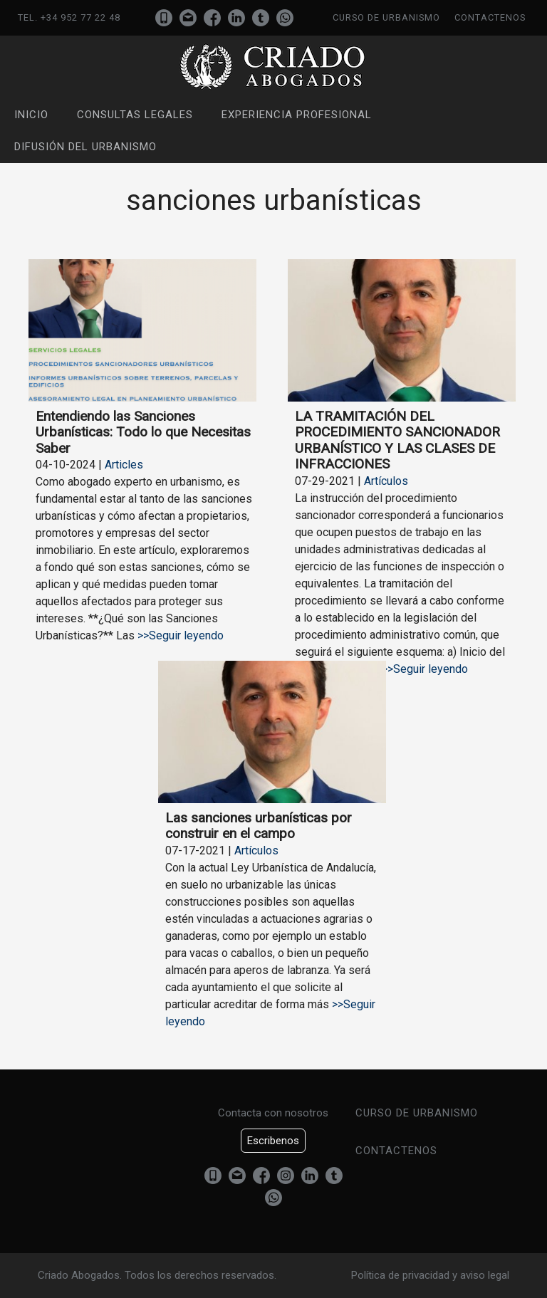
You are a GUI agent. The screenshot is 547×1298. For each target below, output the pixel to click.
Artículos (386, 481)
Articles (124, 464)
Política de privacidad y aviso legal (430, 1275)
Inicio (31, 114)
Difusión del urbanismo (85, 146)
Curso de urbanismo (386, 17)
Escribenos (273, 1140)
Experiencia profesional (297, 114)
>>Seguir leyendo (179, 635)
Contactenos (490, 17)
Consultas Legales (135, 114)
